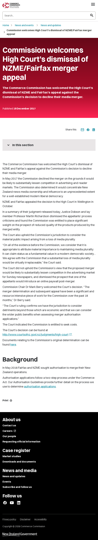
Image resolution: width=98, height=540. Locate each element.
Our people (9, 436)
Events (6, 481)
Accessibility (40, 519)
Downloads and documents (19, 461)
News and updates (51, 25)
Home (5, 25)
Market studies (11, 456)
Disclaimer (25, 519)
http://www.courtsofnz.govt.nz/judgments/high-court (37, 334)
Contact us (9, 425)
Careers (9, 430)
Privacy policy (9, 519)
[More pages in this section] (49, 145)
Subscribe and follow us (17, 486)
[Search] (49, 15)
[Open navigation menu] (93, 4)
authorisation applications (40, 386)
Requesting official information (21, 441)
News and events (24, 25)
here (13, 344)
